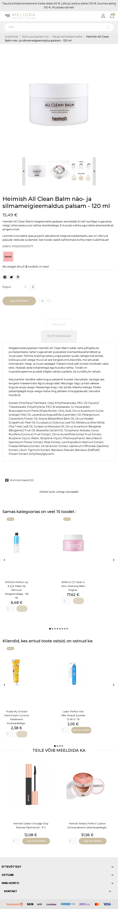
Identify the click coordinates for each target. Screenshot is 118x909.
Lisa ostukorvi (19, 301)
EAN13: (6, 246)
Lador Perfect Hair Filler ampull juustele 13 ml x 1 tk (73, 715)
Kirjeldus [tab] (59, 324)
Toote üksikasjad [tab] (59, 336)
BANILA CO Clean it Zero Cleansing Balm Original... (73, 586)
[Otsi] (59, 27)
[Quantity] (10, 608)
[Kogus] (25, 287)
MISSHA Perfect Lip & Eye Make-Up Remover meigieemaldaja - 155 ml (16, 590)
